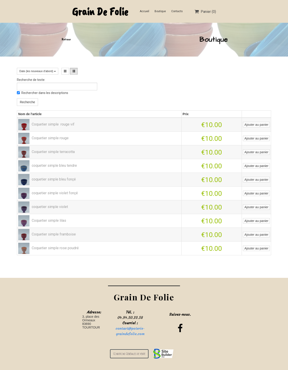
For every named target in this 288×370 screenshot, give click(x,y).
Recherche (27, 102)
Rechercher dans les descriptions (42, 93)
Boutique (160, 11)
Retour (66, 39)
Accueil (144, 11)
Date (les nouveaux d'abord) (37, 71)
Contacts (177, 11)
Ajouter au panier (256, 124)
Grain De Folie (100, 11)
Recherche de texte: (31, 80)
